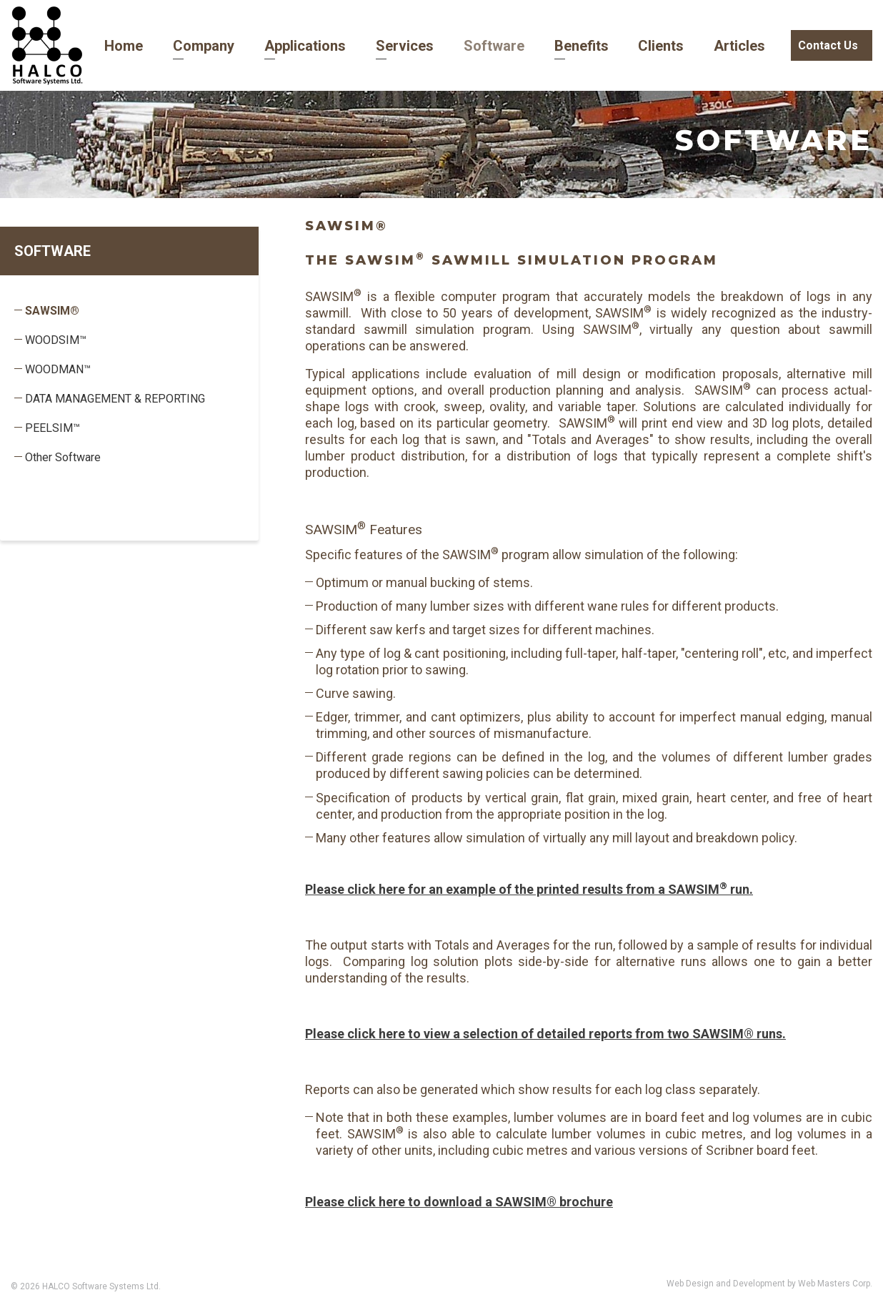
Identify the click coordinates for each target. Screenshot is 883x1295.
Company (188, 46)
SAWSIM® (52, 310)
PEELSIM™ (52, 428)
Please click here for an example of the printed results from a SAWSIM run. (529, 889)
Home (114, 46)
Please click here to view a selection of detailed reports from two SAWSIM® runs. (545, 1033)
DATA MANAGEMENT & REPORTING (115, 398)
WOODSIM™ (55, 340)
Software (460, 46)
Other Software (63, 457)
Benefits (541, 46)
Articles (688, 46)
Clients (615, 46)
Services (377, 46)
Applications (283, 46)
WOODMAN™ (58, 369)
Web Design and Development (727, 1284)
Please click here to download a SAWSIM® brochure (459, 1201)
